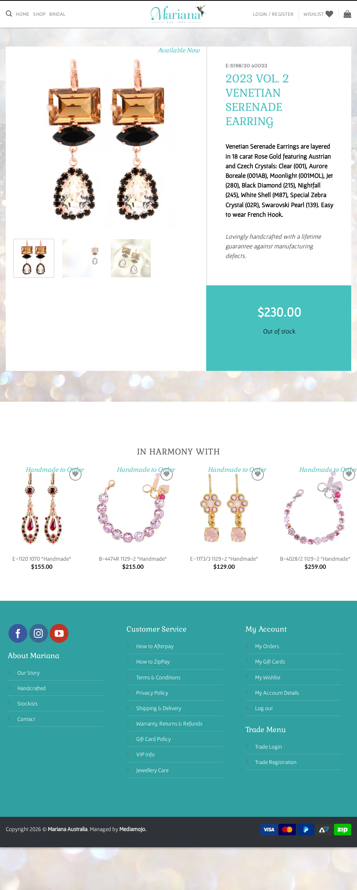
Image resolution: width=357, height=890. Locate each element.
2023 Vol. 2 (257, 78)
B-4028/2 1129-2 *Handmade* (315, 558)
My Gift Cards (270, 661)
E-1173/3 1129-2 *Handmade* (224, 558)
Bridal (57, 14)
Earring (249, 121)
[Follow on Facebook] (17, 633)
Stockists (27, 703)
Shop (39, 14)
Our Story (28, 672)
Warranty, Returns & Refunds (169, 723)
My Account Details (277, 692)
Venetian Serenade (253, 100)
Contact (26, 719)
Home (22, 14)
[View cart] (347, 13)
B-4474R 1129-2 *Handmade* (133, 558)
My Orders (267, 646)
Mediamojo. (132, 829)
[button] (23, 223)
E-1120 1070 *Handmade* (41, 558)
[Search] (9, 13)
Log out (264, 708)
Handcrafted (31, 688)
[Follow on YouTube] (59, 633)
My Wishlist (267, 677)
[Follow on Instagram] (38, 633)
